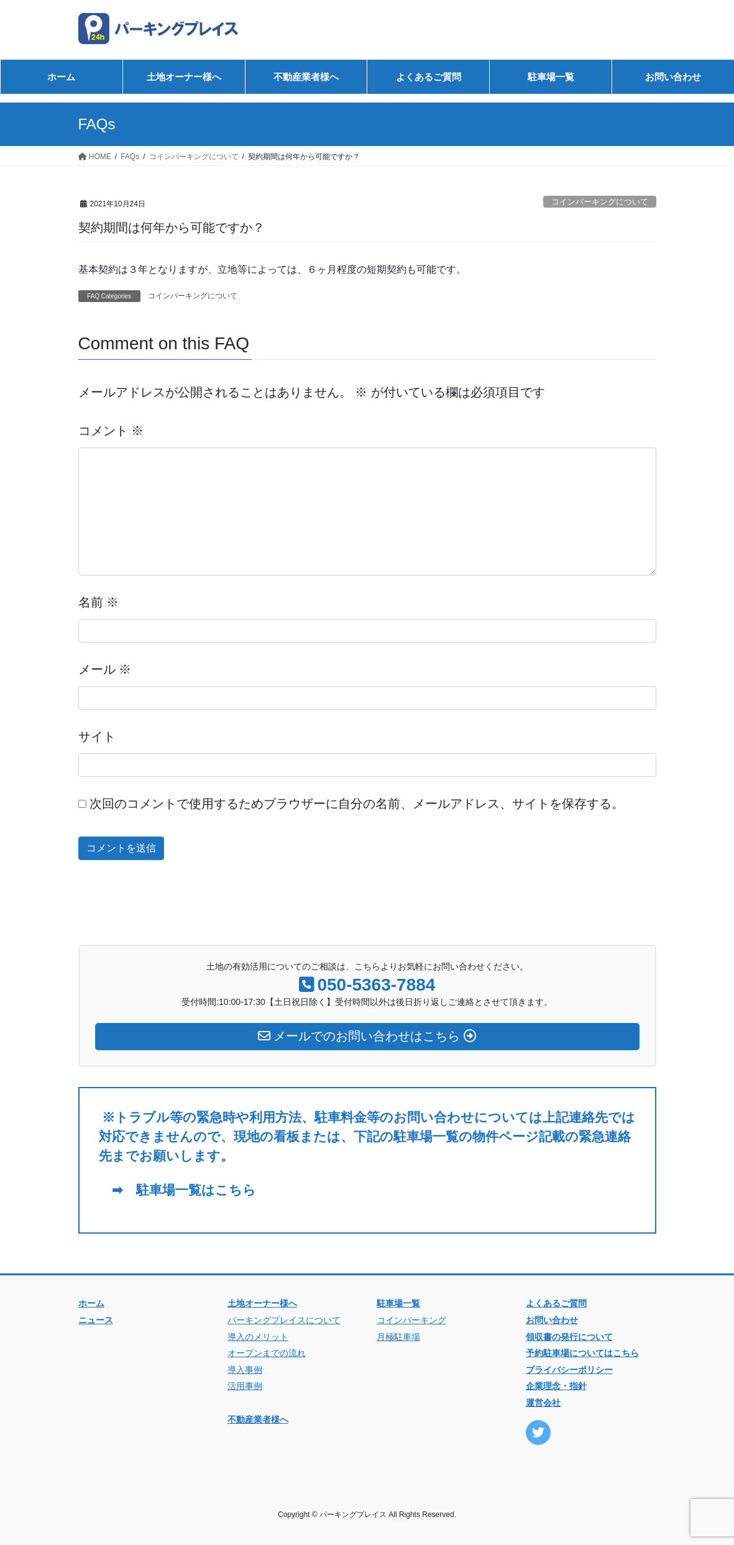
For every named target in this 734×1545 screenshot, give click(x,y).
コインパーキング (411, 1320)
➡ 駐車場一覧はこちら (177, 1190)
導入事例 (244, 1370)
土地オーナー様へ (262, 1303)
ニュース (95, 1320)
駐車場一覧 (398, 1303)
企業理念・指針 (556, 1386)
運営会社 (543, 1403)
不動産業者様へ (257, 1419)
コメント (111, 431)
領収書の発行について (569, 1337)
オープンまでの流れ (266, 1353)
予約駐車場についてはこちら (582, 1353)
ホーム (91, 1303)
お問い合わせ (552, 1320)
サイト (97, 736)
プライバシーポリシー (569, 1370)
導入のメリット (257, 1337)
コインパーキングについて (599, 201)
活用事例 (244, 1386)
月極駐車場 (398, 1337)
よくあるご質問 (556, 1303)
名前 (98, 602)
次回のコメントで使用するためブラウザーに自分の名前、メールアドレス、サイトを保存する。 (356, 803)
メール (105, 669)
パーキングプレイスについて (284, 1320)
